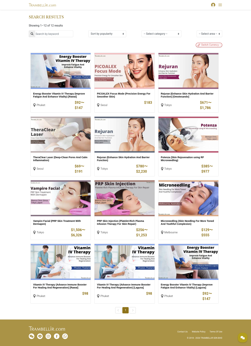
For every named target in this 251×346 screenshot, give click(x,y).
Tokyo (168, 105)
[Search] (51, 34)
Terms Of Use (216, 332)
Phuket (41, 105)
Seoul (103, 105)
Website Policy (198, 332)
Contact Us (182, 332)
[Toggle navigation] (220, 5)
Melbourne (171, 232)
